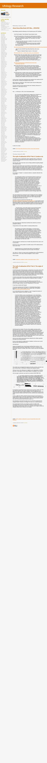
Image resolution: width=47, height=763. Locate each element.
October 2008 (3, 45)
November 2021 (4, 148)
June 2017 (3, 116)
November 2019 (4, 137)
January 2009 (3, 48)
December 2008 (4, 47)
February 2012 (3, 77)
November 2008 (4, 46)
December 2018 (4, 129)
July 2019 (3, 134)
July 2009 (3, 51)
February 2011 (3, 66)
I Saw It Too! (3, 29)
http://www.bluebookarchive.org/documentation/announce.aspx (26, 47)
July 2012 (3, 79)
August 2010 (3, 61)
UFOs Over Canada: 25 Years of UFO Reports (5, 23)
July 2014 (3, 96)
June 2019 (3, 133)
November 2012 (4, 83)
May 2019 (3, 132)
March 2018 (3, 121)
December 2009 (4, 54)
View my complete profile (6, 17)
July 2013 (3, 87)
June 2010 (3, 59)
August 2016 (3, 112)
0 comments (25, 151)
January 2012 (3, 76)
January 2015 (3, 100)
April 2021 (3, 144)
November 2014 (4, 98)
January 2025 (3, 160)
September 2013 (4, 89)
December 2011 (4, 75)
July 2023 (3, 155)
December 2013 (4, 92)
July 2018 (3, 125)
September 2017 (4, 118)
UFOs (37, 259)
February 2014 (3, 94)
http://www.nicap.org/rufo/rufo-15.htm (22, 289)
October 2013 (3, 90)
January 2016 (3, 108)
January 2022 (3, 150)
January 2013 (3, 85)
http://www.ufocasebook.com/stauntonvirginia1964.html (24, 200)
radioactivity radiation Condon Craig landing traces (26, 259)
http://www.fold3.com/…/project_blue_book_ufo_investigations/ (26, 52)
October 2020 (3, 141)
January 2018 (3, 120)
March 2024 (3, 158)
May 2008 (3, 41)
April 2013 (3, 86)
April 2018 (3, 122)
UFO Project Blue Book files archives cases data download (27, 148)
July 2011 (3, 70)
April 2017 (3, 114)
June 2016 (3, 110)
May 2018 (3, 123)
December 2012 (4, 84)
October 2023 (3, 157)
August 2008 (3, 44)
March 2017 (3, 113)
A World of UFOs (4, 27)
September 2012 (4, 81)
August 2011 (3, 71)
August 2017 (3, 117)
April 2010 (3, 57)
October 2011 (3, 73)
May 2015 (3, 103)
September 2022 (4, 153)
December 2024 (4, 159)
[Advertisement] (28, 17)
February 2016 (3, 109)
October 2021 (3, 147)
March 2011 (3, 67)
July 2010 (3, 60)
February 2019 (3, 130)
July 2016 (3, 111)
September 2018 (4, 127)
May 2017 (3, 115)
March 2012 (3, 78)
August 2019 (3, 135)
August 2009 (3, 52)
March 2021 (3, 143)
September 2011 (4, 72)
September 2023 (4, 156)
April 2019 (3, 131)
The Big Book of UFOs (5, 26)
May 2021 (3, 145)
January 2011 (3, 65)
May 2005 (3, 34)
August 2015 (3, 104)
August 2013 (3, 88)
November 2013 (4, 91)
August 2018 (3, 126)
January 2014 (3, 93)
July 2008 (3, 43)
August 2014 (3, 97)
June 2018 (3, 124)
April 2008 (3, 40)
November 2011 (4, 74)
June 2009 (3, 50)
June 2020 (3, 139)
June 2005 (3, 35)
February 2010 (3, 56)
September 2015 (4, 105)
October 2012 (3, 82)
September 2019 (4, 136)
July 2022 (3, 152)
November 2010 (4, 63)
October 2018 (3, 128)
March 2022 (3, 151)
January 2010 (3, 55)
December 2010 (4, 64)
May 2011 (3, 69)
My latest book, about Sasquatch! (5, 25)
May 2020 (3, 138)
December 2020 (4, 142)
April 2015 (3, 102)
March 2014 (3, 95)
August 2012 (3, 80)
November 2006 (4, 39)
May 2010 (3, 58)
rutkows (7, 13)
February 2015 (3, 101)
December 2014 (4, 99)
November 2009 (4, 53)
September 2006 (4, 38)
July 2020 (3, 140)
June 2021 (3, 146)
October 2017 (3, 119)
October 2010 (3, 62)
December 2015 (4, 107)
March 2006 (3, 37)
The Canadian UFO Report (6, 28)
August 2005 (3, 36)
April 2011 (3, 68)
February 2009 (3, 49)
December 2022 (4, 154)
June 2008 (3, 42)
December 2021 (4, 149)
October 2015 (3, 106)
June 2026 (3, 161)
